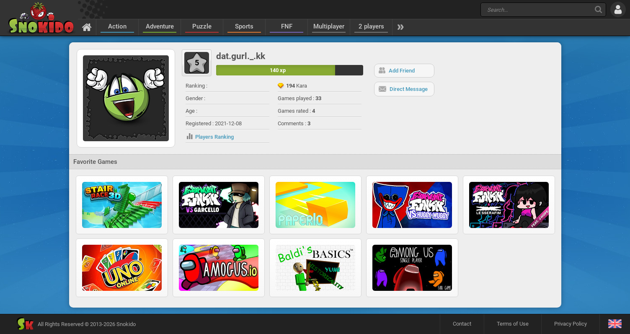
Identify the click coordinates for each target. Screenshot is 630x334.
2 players (371, 26)
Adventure (160, 26)
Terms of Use (513, 324)
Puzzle (202, 26)
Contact (462, 324)
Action (117, 26)
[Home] (87, 27)
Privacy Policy (570, 324)
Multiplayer (328, 26)
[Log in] (618, 9)
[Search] (598, 9)
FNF (286, 26)
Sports (244, 26)
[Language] (614, 324)
